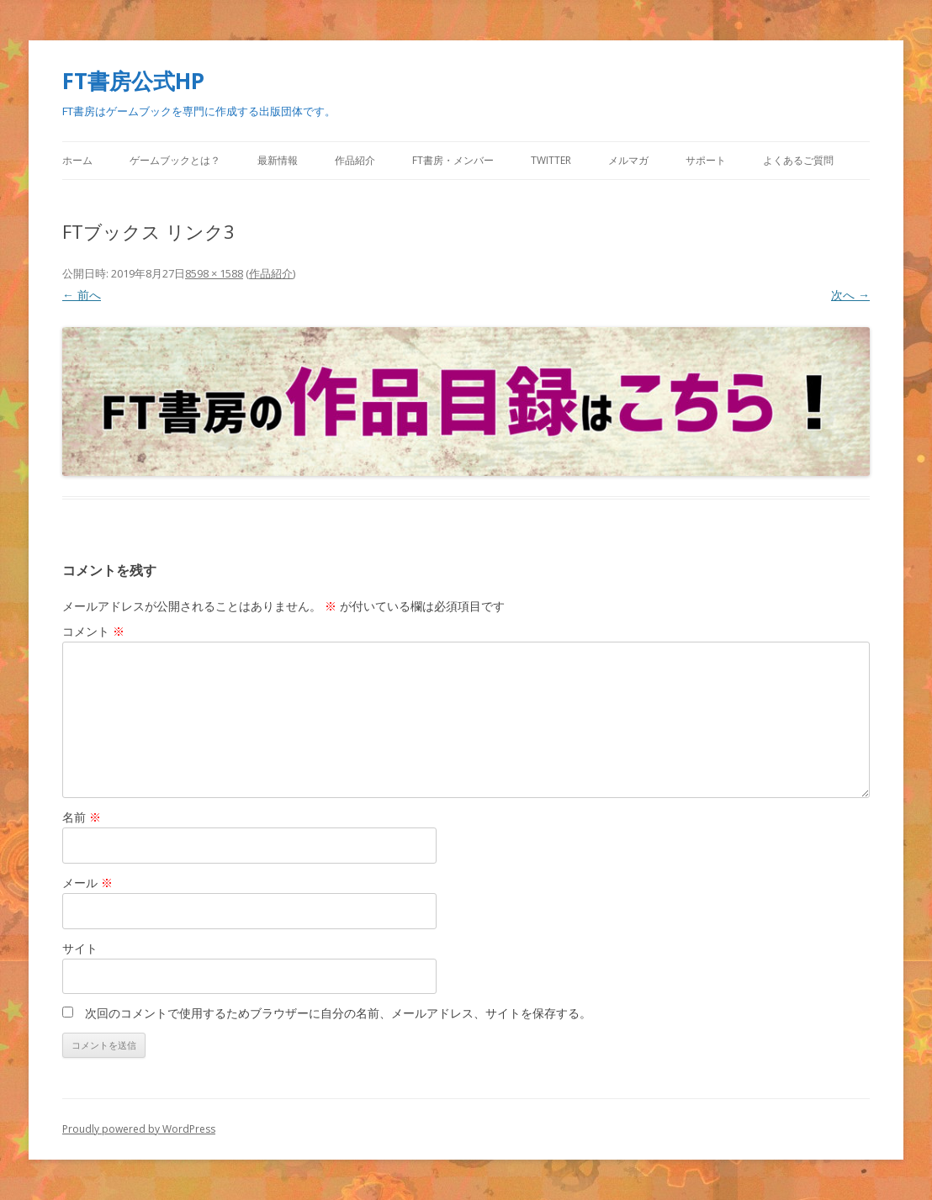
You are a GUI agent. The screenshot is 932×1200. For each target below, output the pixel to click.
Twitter (551, 160)
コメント (93, 631)
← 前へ (81, 295)
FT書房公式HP (133, 81)
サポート (706, 160)
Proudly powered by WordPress (138, 1129)
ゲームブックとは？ (175, 160)
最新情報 (277, 160)
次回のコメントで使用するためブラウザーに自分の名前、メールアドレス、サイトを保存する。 (338, 1013)
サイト (80, 948)
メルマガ (628, 160)
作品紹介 (355, 160)
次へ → (850, 295)
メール (87, 883)
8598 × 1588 (214, 273)
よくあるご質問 (798, 160)
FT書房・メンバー (453, 160)
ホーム (77, 160)
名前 (81, 817)
